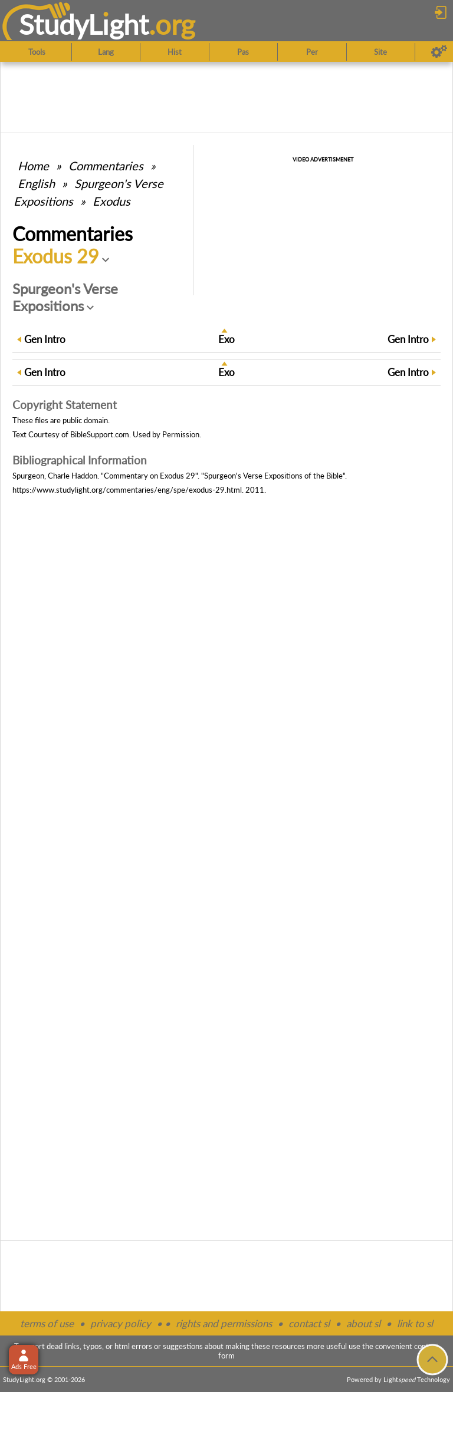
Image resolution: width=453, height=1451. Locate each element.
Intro (44, 339)
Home (33, 166)
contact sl (309, 1323)
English (36, 183)
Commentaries (105, 166)
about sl (363, 1323)
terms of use (47, 1323)
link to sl (415, 1323)
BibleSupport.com (99, 434)
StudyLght (84, 24)
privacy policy (120, 1323)
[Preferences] (439, 52)
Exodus (111, 201)
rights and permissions (224, 1323)
